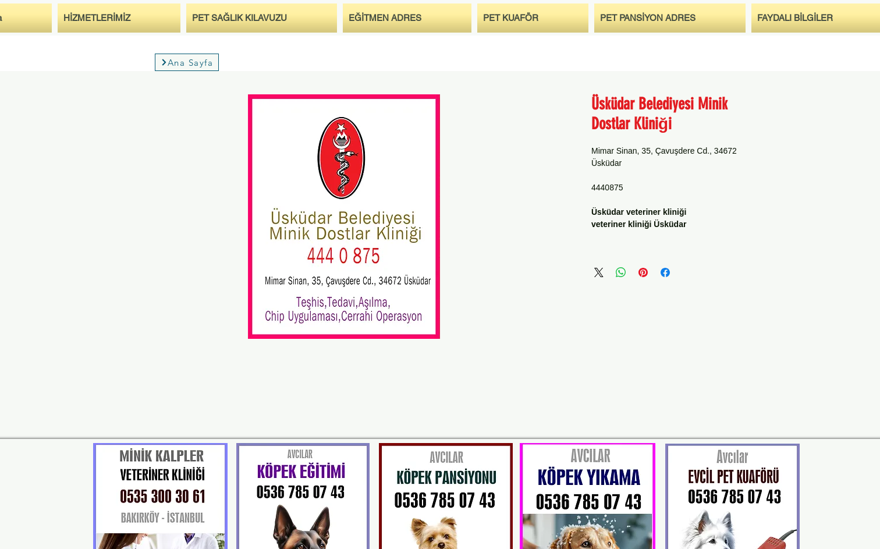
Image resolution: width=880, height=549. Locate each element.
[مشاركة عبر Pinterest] (643, 272)
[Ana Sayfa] (187, 62)
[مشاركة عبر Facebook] (665, 272)
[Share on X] (599, 272)
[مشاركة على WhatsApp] (621, 272)
